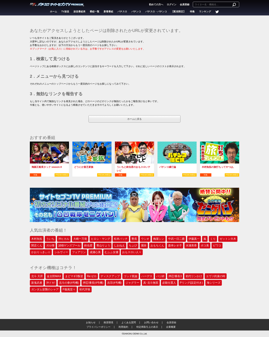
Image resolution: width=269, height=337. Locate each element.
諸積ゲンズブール (69, 245)
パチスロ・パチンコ (156, 11)
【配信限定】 (178, 11)
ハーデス (146, 276)
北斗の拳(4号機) (69, 282)
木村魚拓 (36, 238)
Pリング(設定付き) (191, 282)
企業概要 (171, 327)
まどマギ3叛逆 (74, 276)
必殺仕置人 (169, 282)
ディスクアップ (110, 276)
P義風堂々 (69, 289)
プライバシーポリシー (98, 327)
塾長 (134, 238)
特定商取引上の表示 (147, 327)
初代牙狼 (84, 289)
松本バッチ (121, 238)
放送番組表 (79, 11)
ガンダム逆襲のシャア (45, 289)
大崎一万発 (80, 238)
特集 (192, 11)
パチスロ (122, 11)
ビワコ (217, 245)
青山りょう (103, 245)
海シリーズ (213, 282)
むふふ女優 (111, 252)
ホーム (53, 11)
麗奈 (144, 245)
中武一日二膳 (176, 238)
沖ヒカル (63, 238)
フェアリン (79, 252)
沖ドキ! (50, 282)
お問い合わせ (151, 322)
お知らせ (91, 322)
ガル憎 (50, 245)
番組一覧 (94, 11)
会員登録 (184, 4)
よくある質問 (128, 322)
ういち (50, 238)
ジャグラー (132, 282)
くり (213, 238)
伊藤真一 (194, 238)
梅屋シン (158, 238)
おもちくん (157, 245)
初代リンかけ (194, 276)
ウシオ (145, 238)
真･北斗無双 (150, 282)
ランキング (205, 11)
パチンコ (136, 11)
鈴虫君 (88, 245)
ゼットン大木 (228, 238)
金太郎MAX (54, 276)
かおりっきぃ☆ (40, 252)
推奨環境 (108, 322)
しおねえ (119, 245)
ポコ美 (205, 245)
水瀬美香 (191, 245)
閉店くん (36, 245)
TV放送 (65, 11)
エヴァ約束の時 (215, 276)
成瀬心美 (95, 252)
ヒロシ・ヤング (100, 238)
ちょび (133, 245)
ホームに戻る (134, 119)
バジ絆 (160, 276)
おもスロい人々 (131, 252)
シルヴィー (61, 252)
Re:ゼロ (92, 276)
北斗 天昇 (37, 276)
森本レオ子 (175, 245)
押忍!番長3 (175, 276)
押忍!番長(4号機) (93, 282)
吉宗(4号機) (114, 282)
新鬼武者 (36, 282)
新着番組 (108, 11)
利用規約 (123, 327)
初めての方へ (156, 4)
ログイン (171, 4)
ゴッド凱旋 (130, 276)
